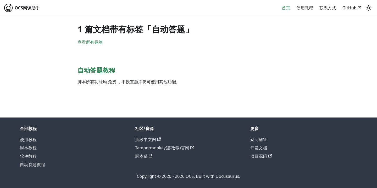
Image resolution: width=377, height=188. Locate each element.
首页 (286, 8)
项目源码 (261, 156)
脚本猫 (143, 156)
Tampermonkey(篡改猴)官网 (164, 148)
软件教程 (28, 156)
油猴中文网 (148, 139)
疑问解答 (258, 139)
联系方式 (327, 8)
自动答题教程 (32, 164)
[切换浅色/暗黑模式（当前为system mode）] (368, 8)
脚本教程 (28, 148)
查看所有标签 (90, 42)
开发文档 (258, 148)
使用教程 (304, 8)
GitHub (351, 8)
